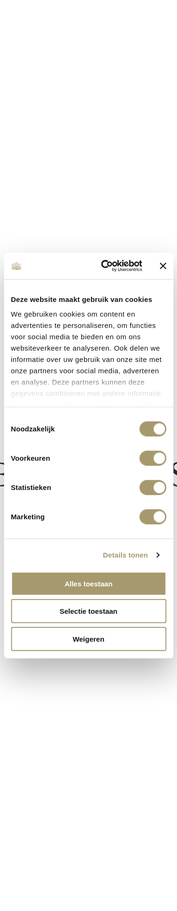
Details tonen (125, 555)
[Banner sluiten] (163, 266)
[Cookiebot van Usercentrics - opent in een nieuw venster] (105, 266)
